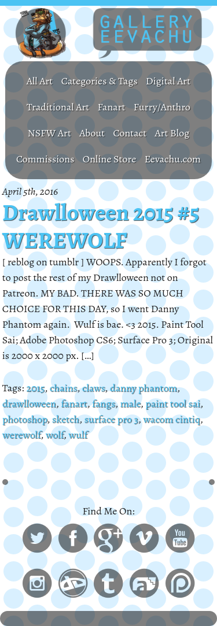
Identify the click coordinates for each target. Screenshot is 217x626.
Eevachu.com (173, 159)
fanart (74, 403)
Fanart (112, 107)
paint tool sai (172, 403)
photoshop (24, 419)
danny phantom (143, 388)
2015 (35, 388)
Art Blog (172, 133)
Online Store (110, 159)
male (130, 403)
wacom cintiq (171, 419)
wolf (55, 435)
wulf (77, 435)
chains (63, 388)
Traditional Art (58, 107)
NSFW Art (49, 133)
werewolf (21, 435)
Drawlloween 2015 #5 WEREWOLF (101, 226)
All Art (40, 81)
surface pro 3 (111, 419)
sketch (65, 419)
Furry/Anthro (162, 107)
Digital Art (168, 81)
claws (93, 388)
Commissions (45, 159)
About (92, 133)
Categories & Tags (99, 81)
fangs (103, 403)
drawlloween (29, 403)
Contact (130, 133)
